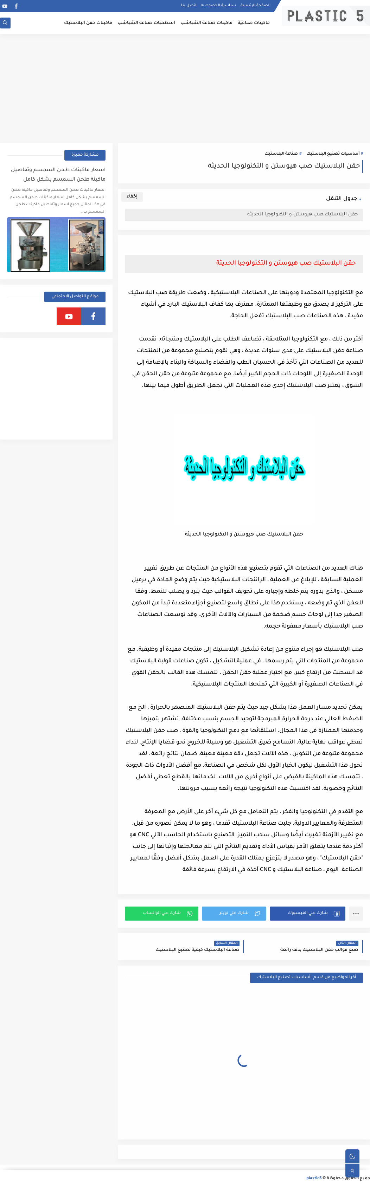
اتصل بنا (188, 6)
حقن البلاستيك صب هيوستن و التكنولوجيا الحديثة (302, 214)
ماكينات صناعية (254, 23)
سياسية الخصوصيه (218, 6)
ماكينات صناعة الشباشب (206, 23)
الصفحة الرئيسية (255, 6)
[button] (307, 914)
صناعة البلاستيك (281, 154)
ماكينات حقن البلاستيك (88, 23)
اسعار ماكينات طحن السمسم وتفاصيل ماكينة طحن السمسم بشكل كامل (58, 175)
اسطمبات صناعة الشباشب (146, 23)
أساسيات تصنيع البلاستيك (332, 154)
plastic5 (313, 1178)
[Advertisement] (185, 88)
